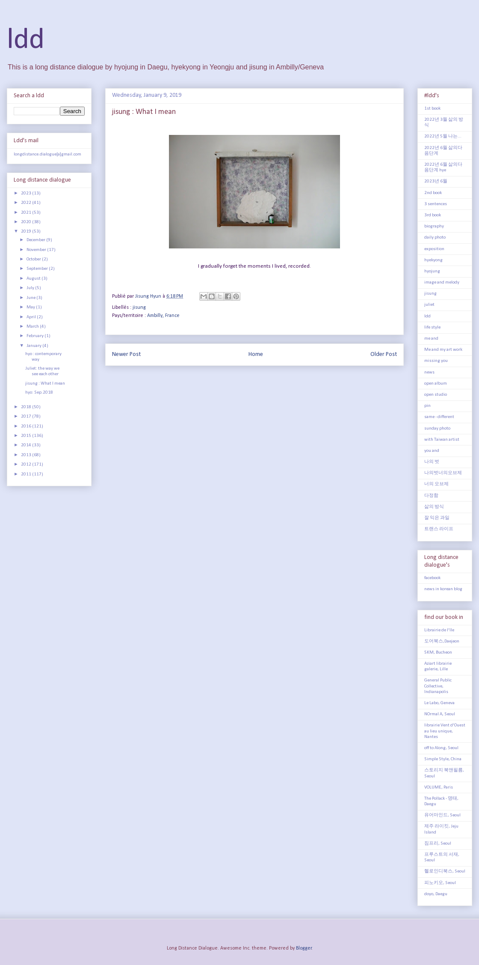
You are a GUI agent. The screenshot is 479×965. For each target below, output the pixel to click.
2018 (26, 407)
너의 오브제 (436, 484)
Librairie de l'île (439, 630)
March (33, 326)
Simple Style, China (442, 759)
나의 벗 (431, 462)
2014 (26, 445)
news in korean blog (443, 589)
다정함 (431, 495)
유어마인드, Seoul (442, 815)
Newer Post (126, 354)
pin (427, 405)
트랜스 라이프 (438, 529)
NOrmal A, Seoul (439, 714)
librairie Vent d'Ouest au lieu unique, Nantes (444, 731)
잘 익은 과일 (436, 518)
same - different (439, 417)
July (31, 288)
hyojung (432, 271)
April (32, 317)
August (34, 278)
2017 (26, 416)
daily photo (435, 237)
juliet (429, 304)
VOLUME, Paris (438, 787)
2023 (26, 193)
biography (434, 226)
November (37, 250)
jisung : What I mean (45, 383)
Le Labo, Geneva (439, 703)
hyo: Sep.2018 (39, 392)
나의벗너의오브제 (443, 473)
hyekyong (433, 260)
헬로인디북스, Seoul (444, 871)
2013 (26, 455)
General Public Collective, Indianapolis (438, 686)
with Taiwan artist (441, 439)
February (35, 336)
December (36, 240)
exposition (434, 249)
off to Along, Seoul (441, 748)
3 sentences (435, 204)
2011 (26, 474)
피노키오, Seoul (440, 883)
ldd (25, 40)
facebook (432, 578)
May (31, 307)
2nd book (433, 193)
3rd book (432, 215)
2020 (26, 222)
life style (432, 327)
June (31, 298)
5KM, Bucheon (438, 652)
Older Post (383, 354)
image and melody (441, 282)
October (34, 259)
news (429, 372)
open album (435, 383)
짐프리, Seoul (437, 843)
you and (431, 450)
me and (431, 338)
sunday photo (437, 428)
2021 (26, 212)
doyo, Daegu (435, 894)
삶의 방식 (434, 507)
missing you (436, 361)
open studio (435, 394)
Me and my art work (443, 349)
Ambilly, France (163, 315)
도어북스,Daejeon (441, 641)
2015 (26, 435)
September (38, 268)
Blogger (304, 948)
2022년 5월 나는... (442, 136)
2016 (26, 426)
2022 (26, 202)
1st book (432, 108)
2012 (26, 464)
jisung (139, 307)
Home (255, 354)
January (34, 346)
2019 (26, 231)
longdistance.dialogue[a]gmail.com (47, 154)
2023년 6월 (435, 181)
